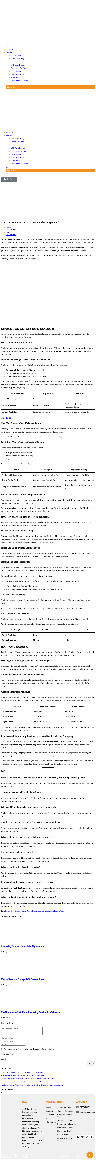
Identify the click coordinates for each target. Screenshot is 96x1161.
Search (3, 1060)
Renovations (15, 77)
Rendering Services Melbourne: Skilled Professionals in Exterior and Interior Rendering (32, 1086)
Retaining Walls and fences (65, 1141)
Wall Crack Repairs (18, 65)
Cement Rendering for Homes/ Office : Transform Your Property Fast (25, 1083)
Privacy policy (65, 1157)
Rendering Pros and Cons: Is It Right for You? (23, 946)
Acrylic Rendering (17, 55)
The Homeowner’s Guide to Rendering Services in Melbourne (30, 1012)
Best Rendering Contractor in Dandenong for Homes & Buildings (24, 1074)
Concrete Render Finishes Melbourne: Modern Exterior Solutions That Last (27, 1080)
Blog (7, 84)
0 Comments (11, 235)
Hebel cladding (16, 71)
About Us (9, 49)
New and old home (17, 74)
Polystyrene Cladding (18, 68)
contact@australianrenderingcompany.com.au (69, 251)
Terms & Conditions (78, 1157)
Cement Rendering (17, 59)
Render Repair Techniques (36, 911)
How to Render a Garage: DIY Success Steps (22, 979)
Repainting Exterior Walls (55, 911)
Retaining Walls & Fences (20, 81)
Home (8, 46)
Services (9, 52)
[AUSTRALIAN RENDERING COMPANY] (85, 1125)
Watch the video (6, 418)
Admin (8, 227)
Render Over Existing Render (15, 911)
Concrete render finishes (19, 62)
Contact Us (11, 87)
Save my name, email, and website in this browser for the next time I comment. (32, 1051)
